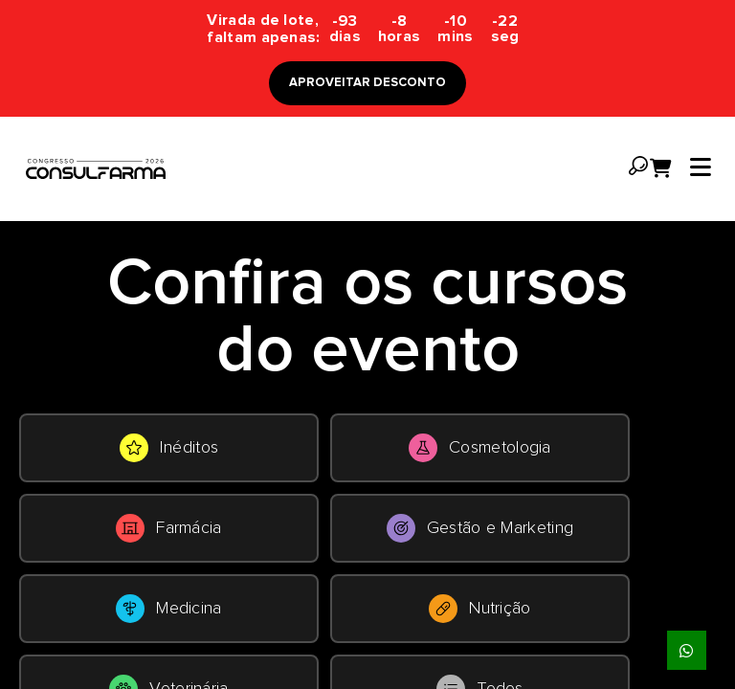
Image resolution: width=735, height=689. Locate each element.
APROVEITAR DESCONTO (367, 83)
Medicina (168, 608)
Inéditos (169, 447)
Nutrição (479, 608)
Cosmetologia (480, 447)
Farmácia (168, 528)
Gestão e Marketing (480, 528)
